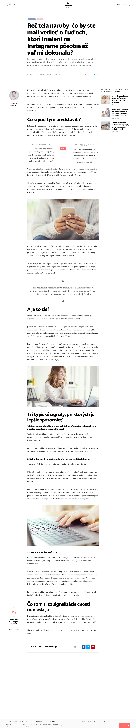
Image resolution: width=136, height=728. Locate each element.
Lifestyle (32, 19)
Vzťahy (39, 19)
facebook (92, 74)
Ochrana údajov (38, 721)
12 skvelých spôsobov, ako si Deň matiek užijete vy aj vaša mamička (120, 151)
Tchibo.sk (54, 721)
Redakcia (23, 721)
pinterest (98, 74)
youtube (104, 721)
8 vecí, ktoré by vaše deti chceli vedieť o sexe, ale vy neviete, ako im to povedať (120, 164)
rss (108, 721)
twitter (95, 74)
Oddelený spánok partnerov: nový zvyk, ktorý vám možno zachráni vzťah (120, 178)
